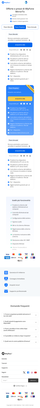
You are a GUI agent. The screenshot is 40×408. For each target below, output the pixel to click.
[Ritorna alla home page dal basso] (7, 355)
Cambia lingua (20, 386)
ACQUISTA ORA (20, 45)
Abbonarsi (33, 380)
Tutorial (4, 363)
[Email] (15, 380)
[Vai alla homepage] (6, 2)
